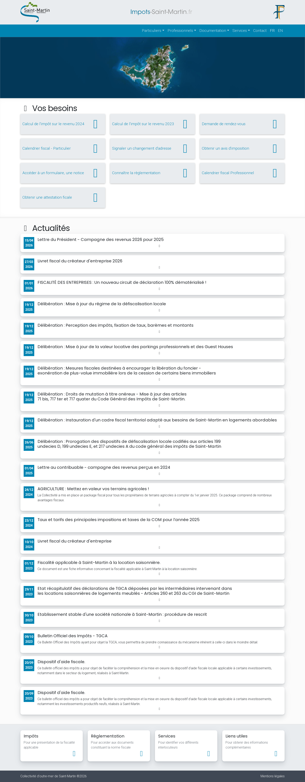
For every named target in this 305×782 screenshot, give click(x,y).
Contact (260, 30)
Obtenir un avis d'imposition (242, 149)
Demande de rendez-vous (242, 124)
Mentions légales (273, 776)
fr (272, 30)
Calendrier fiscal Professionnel (242, 173)
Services (239, 30)
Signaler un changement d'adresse (152, 149)
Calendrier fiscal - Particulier (62, 149)
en (280, 30)
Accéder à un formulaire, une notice (62, 173)
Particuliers (151, 30)
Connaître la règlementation (152, 173)
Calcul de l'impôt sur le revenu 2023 (152, 124)
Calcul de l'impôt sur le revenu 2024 (62, 124)
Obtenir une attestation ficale (62, 198)
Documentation (212, 30)
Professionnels (180, 30)
